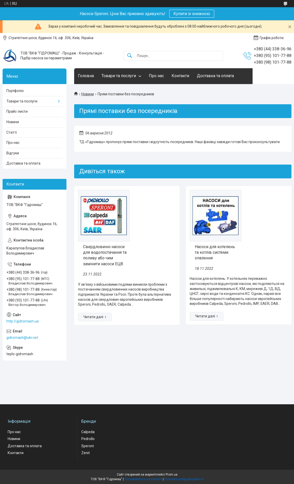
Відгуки (12, 153)
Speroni (87, 446)
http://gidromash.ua (22, 321)
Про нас (156, 75)
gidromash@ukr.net (22, 338)
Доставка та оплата (215, 75)
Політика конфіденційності (183, 479)
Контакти (180, 75)
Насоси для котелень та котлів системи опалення (215, 252)
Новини (87, 94)
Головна (86, 75)
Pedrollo (88, 439)
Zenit (85, 453)
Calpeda (88, 432)
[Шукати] (129, 56)
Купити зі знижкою (191, 13)
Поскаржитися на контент (143, 479)
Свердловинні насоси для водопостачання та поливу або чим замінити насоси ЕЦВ (105, 255)
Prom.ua (171, 474)
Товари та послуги (118, 75)
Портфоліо (15, 91)
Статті (11, 132)
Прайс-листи (17, 111)
